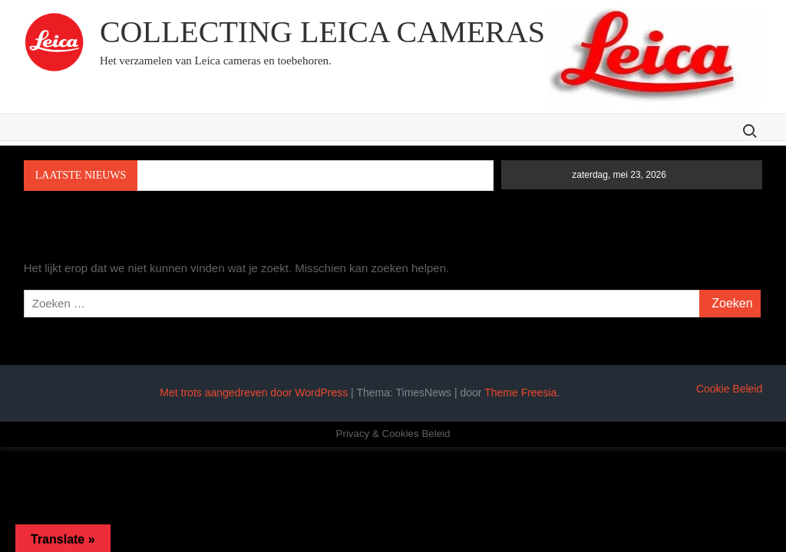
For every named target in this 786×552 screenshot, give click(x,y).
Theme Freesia (520, 392)
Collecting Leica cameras (322, 32)
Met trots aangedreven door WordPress (254, 392)
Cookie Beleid (729, 389)
